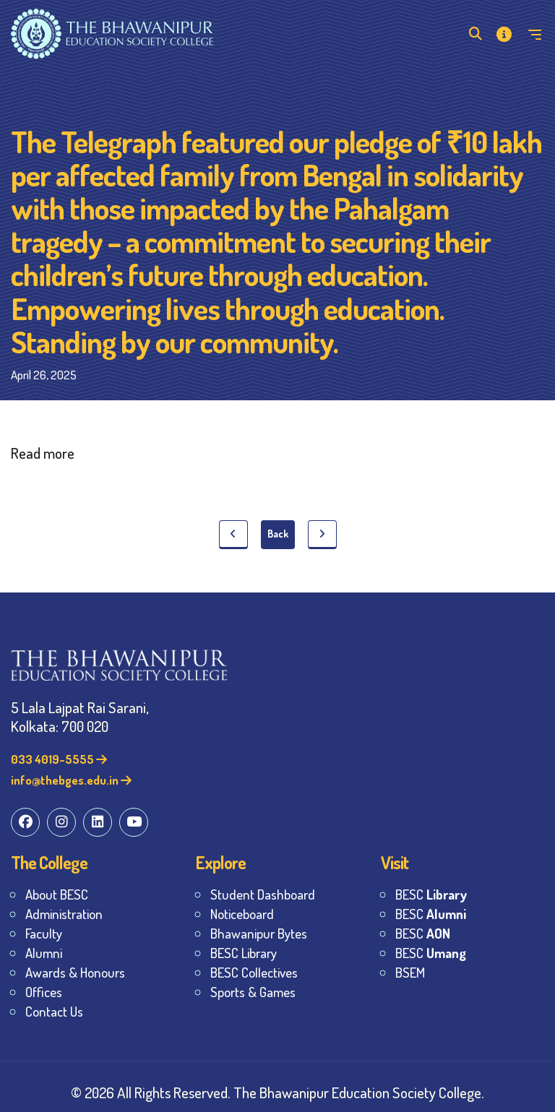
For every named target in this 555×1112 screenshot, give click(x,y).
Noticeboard (242, 913)
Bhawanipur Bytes (258, 933)
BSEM (410, 972)
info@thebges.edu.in (71, 780)
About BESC (56, 894)
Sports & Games (253, 991)
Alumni (43, 952)
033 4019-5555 (59, 759)
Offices (43, 991)
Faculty (43, 933)
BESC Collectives (254, 972)
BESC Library (243, 952)
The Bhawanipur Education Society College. (358, 1092)
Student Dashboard (262, 894)
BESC (431, 894)
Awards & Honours (75, 972)
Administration (64, 913)
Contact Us (54, 1011)
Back (277, 533)
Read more (42, 452)
